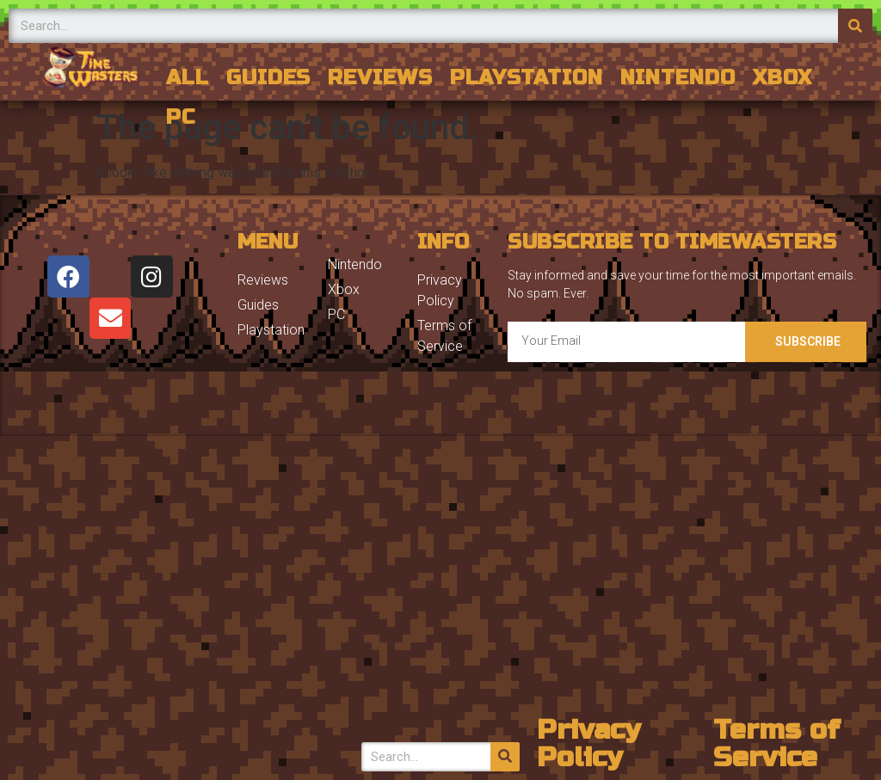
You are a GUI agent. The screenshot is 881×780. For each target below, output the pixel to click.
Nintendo (678, 77)
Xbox (783, 77)
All (187, 77)
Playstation (526, 77)
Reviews (380, 77)
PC (180, 117)
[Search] (855, 26)
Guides (268, 77)
